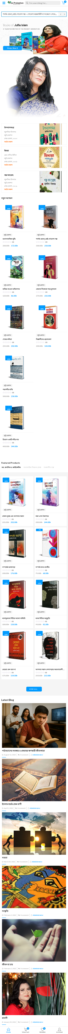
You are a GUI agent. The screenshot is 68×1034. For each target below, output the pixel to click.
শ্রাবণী (4, 1018)
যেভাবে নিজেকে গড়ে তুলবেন (46, 289)
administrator (38, 755)
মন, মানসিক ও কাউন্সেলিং (11, 467)
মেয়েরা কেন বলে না (9, 669)
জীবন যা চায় (7, 964)
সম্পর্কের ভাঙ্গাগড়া (8, 567)
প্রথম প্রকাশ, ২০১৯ (10, 186)
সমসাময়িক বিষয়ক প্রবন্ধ (32, 467)
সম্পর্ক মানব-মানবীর (42, 567)
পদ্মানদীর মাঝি (8, 389)
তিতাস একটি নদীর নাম (11, 439)
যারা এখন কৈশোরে (42, 516)
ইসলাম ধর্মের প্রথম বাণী (12, 804)
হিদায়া (6, 151)
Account (59, 1030)
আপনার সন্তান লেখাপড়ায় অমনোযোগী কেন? (51, 669)
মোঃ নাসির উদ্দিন (10, 155)
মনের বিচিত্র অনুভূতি (43, 618)
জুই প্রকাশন (8, 135)
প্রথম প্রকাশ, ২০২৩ (10, 138)
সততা (4, 857)
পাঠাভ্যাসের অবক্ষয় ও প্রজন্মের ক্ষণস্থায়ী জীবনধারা (23, 750)
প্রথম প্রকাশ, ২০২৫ (10, 161)
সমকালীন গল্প (49, 467)
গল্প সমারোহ (8, 175)
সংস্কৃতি (5, 911)
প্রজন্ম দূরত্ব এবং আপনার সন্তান (13, 516)
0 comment (24, 755)
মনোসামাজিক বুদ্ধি (9, 239)
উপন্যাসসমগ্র (9, 127)
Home (8, 1030)
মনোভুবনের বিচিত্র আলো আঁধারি (13, 618)
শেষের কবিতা (7, 339)
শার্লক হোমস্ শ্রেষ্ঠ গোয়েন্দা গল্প (46, 239)
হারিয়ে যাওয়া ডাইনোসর (11, 289)
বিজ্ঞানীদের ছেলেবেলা (43, 339)
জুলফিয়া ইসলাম (10, 132)
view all (33, 689)
